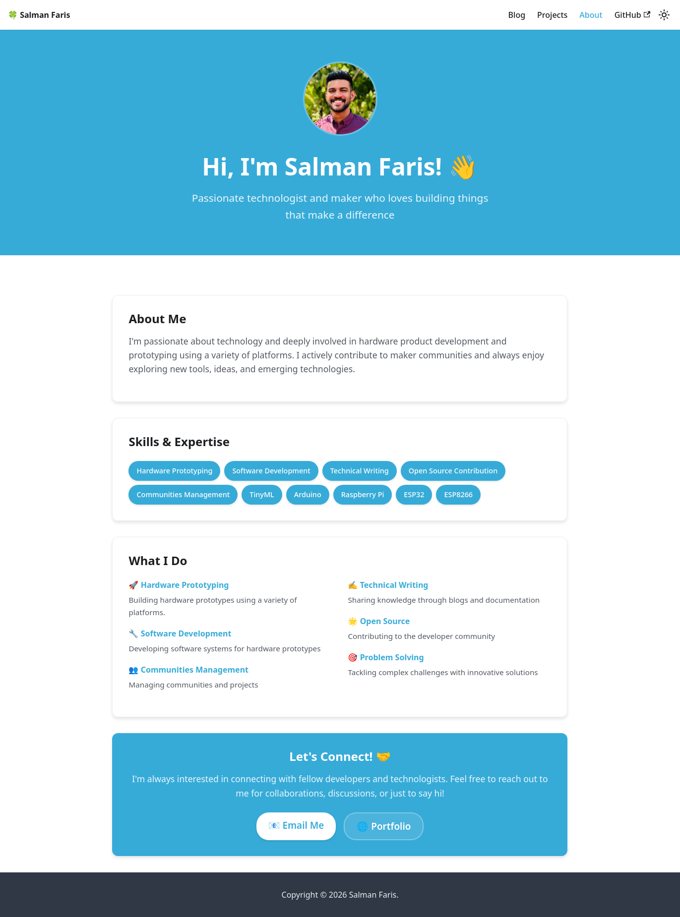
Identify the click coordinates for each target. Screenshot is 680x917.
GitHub (632, 14)
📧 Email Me (296, 825)
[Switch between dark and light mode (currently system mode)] (664, 15)
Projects (552, 14)
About (590, 14)
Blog (516, 14)
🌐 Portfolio (384, 826)
